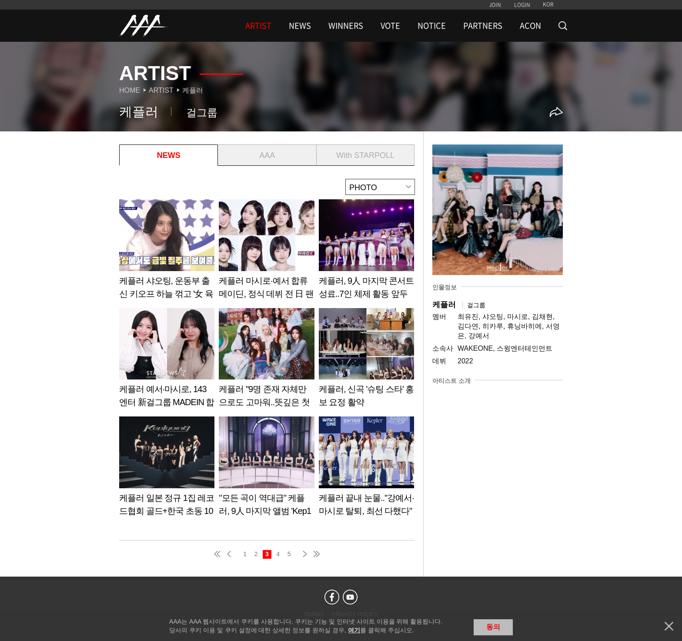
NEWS (300, 26)
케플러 (192, 90)
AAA (267, 155)
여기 (354, 630)
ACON (530, 26)
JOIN (495, 4)
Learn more (166, 252)
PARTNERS (482, 26)
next (303, 554)
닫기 (669, 626)
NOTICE (432, 26)
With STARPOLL (365, 155)
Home (129, 90)
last (316, 554)
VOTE (390, 26)
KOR (548, 4)
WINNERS (345, 26)
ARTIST (258, 26)
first (218, 554)
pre (231, 554)
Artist (161, 90)
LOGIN (522, 4)
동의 (493, 627)
